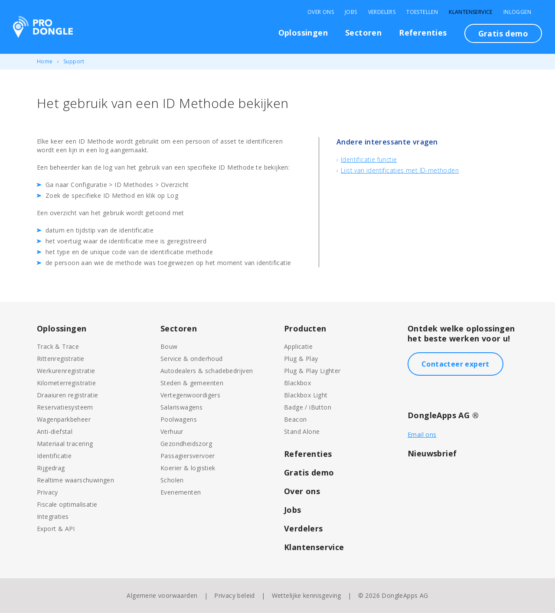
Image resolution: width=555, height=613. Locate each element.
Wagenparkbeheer (64, 419)
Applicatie (298, 346)
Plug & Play (301, 358)
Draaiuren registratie (67, 395)
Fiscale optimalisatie (67, 504)
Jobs (351, 12)
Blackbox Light (306, 395)
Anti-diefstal (54, 431)
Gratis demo (503, 33)
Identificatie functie (369, 159)
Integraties (53, 516)
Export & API (56, 528)
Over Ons (320, 12)
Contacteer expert (455, 364)
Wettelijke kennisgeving (306, 595)
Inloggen (517, 12)
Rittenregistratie (61, 358)
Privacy (47, 492)
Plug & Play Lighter (312, 371)
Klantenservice (471, 12)
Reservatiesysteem (65, 407)
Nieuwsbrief (432, 453)
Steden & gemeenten (191, 383)
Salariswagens (181, 407)
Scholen (172, 480)
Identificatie (54, 456)
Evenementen (180, 492)
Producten (305, 328)
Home (45, 61)
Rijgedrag (51, 468)
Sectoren (363, 32)
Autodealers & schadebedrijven (206, 371)
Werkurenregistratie (66, 371)
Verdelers (382, 12)
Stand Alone (302, 431)
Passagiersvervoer (187, 456)
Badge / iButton (307, 407)
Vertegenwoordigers (190, 395)
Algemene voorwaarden (162, 595)
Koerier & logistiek (187, 468)
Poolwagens (178, 419)
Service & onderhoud (191, 358)
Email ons (422, 434)
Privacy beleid (234, 595)
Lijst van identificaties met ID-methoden (400, 170)
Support (74, 61)
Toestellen (422, 12)
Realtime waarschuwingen (75, 480)
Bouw (169, 346)
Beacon (295, 419)
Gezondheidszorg (186, 443)
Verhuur (171, 431)
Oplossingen (303, 32)
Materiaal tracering (65, 443)
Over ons (302, 491)
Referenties (423, 32)
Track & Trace (58, 346)
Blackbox (297, 383)
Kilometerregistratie (66, 383)
